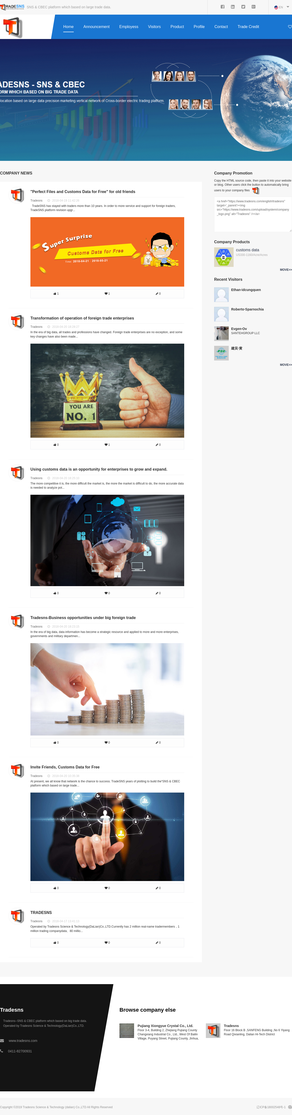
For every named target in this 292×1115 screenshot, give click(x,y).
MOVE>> (286, 269)
